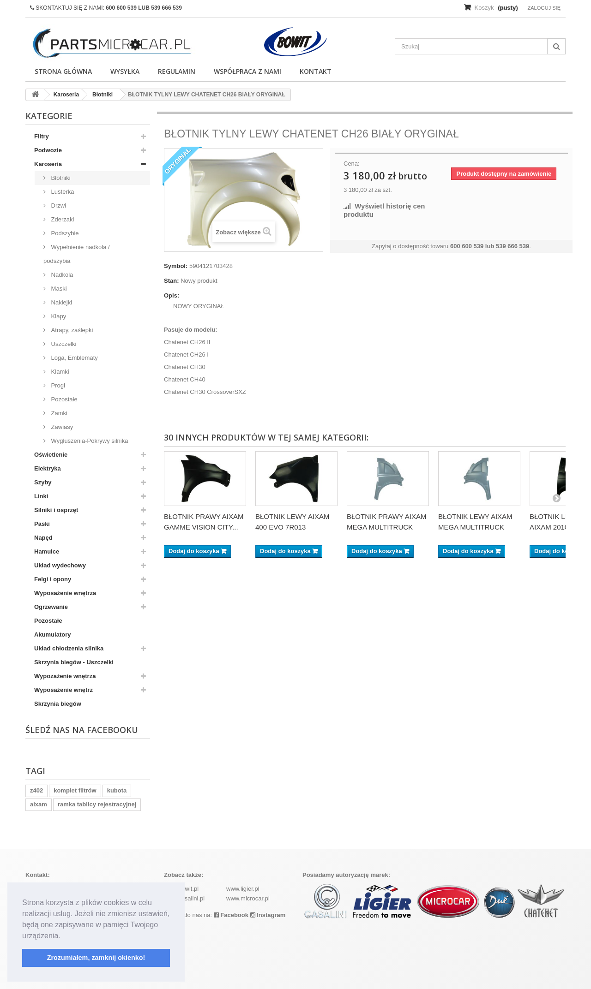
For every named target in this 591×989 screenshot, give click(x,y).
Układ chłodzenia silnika (68, 648)
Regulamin (176, 71)
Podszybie (64, 233)
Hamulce (46, 551)
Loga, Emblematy (73, 357)
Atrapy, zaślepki (71, 330)
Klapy (57, 316)
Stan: (171, 280)
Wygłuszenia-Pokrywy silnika (88, 440)
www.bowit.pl (181, 888)
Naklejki (60, 302)
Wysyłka (124, 71)
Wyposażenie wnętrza (65, 593)
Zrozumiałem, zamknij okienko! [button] (96, 957)
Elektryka (47, 468)
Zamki (58, 413)
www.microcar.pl (248, 898)
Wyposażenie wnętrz (63, 689)
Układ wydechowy (60, 565)
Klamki (59, 371)
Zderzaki (61, 219)
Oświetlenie (50, 454)
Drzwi (57, 205)
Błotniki (60, 177)
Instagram (268, 915)
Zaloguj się (544, 8)
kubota (117, 790)
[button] (63, 936)
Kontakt (316, 71)
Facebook (231, 915)
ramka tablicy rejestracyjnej (97, 804)
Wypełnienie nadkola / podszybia (76, 254)
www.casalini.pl (184, 898)
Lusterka (61, 191)
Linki (41, 496)
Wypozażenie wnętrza (65, 676)
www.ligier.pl (242, 888)
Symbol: (175, 265)
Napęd (43, 537)
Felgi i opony (52, 579)
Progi (57, 385)
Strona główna (63, 71)
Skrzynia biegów (57, 703)
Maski (58, 288)
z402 (36, 790)
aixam (38, 804)
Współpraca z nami (247, 71)
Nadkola (61, 274)
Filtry (41, 136)
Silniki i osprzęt (56, 509)
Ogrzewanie (51, 606)
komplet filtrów (75, 790)
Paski (42, 523)
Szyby (43, 482)
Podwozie (48, 150)
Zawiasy (61, 426)
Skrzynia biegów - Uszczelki (74, 662)
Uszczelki (63, 343)
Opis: (171, 295)
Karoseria (48, 164)
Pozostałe (63, 399)
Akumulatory (52, 634)
